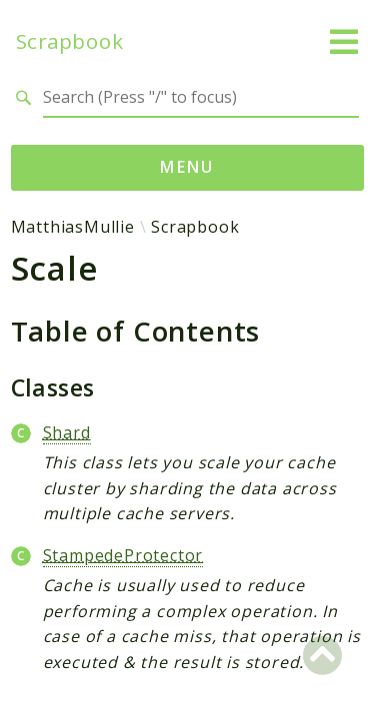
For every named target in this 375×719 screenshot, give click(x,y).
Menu (187, 167)
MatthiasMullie (73, 227)
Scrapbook (69, 41)
